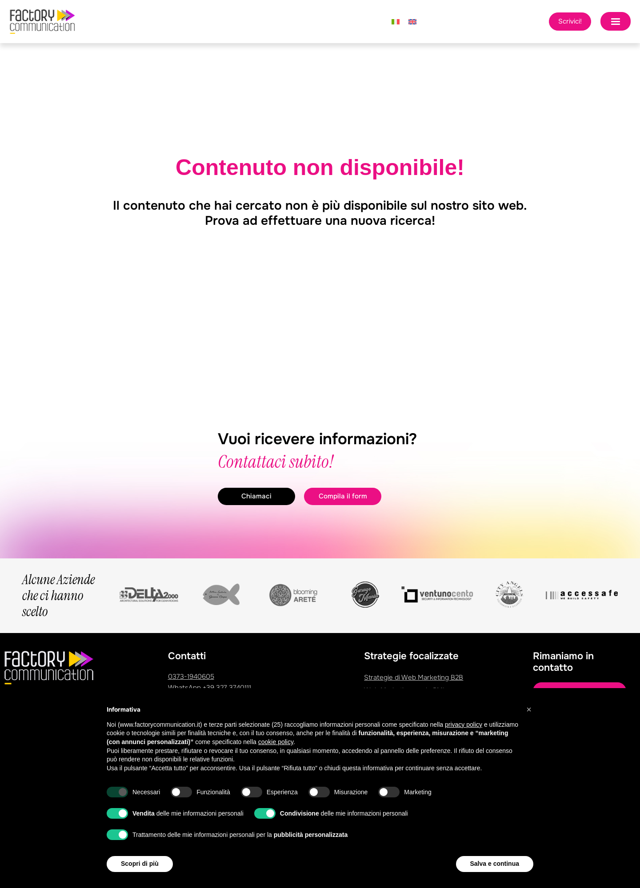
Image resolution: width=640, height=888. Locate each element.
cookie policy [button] (275, 741)
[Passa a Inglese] (412, 22)
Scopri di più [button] (140, 863)
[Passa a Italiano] (395, 22)
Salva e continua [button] (494, 863)
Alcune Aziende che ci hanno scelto (58, 596)
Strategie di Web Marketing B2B (413, 677)
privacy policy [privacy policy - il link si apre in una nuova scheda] (463, 724)
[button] (529, 709)
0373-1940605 (191, 676)
